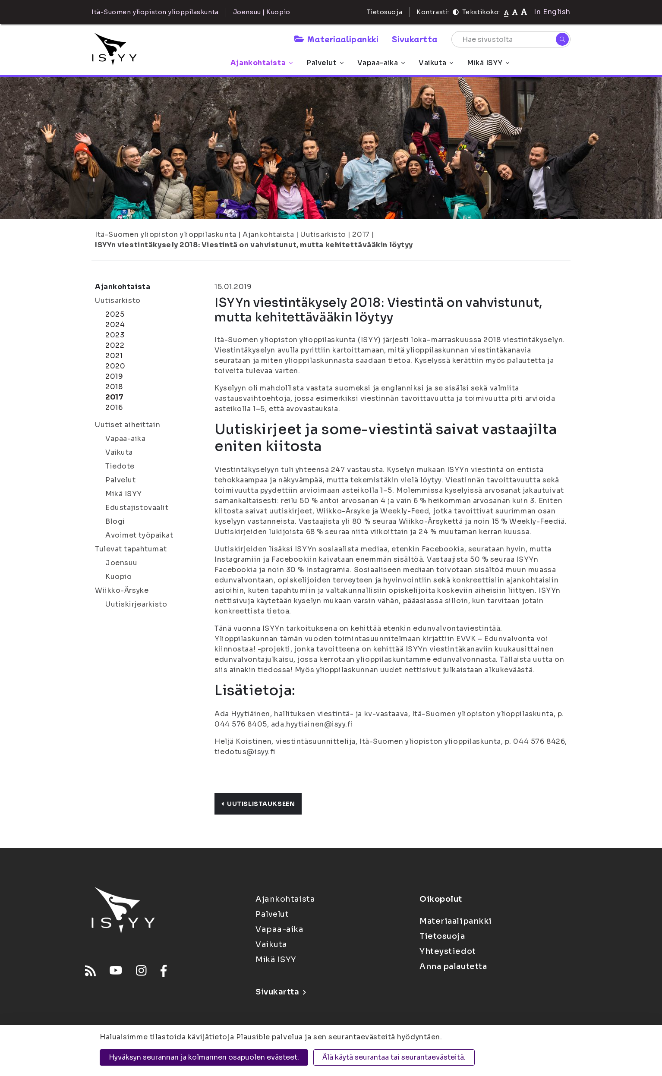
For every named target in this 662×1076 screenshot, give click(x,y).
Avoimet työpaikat (139, 535)
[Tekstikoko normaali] (506, 12)
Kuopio (118, 576)
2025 (114, 314)
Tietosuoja (385, 12)
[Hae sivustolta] (511, 39)
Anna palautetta (453, 966)
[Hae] (562, 39)
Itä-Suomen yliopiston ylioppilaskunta (165, 234)
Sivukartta (415, 39)
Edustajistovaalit (137, 507)
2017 (360, 234)
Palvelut (324, 62)
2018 (114, 386)
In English (552, 11)
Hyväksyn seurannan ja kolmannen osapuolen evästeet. (204, 1057)
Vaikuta (436, 62)
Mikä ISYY (488, 62)
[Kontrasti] (456, 12)
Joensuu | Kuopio (261, 12)
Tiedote (120, 466)
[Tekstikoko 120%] (524, 11)
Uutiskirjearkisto (136, 604)
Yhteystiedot (447, 951)
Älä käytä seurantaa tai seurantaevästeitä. (394, 1057)
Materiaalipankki (336, 39)
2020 (115, 366)
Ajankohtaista (261, 62)
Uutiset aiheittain (127, 424)
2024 (115, 324)
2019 (114, 376)
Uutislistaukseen (258, 804)
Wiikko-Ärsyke (121, 590)
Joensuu (121, 562)
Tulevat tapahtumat (131, 549)
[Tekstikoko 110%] (514, 11)
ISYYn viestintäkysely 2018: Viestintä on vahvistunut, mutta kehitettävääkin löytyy (254, 244)
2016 (114, 407)
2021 (114, 355)
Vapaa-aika (381, 62)
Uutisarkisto (323, 234)
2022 (114, 345)
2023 (114, 335)
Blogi (115, 521)
